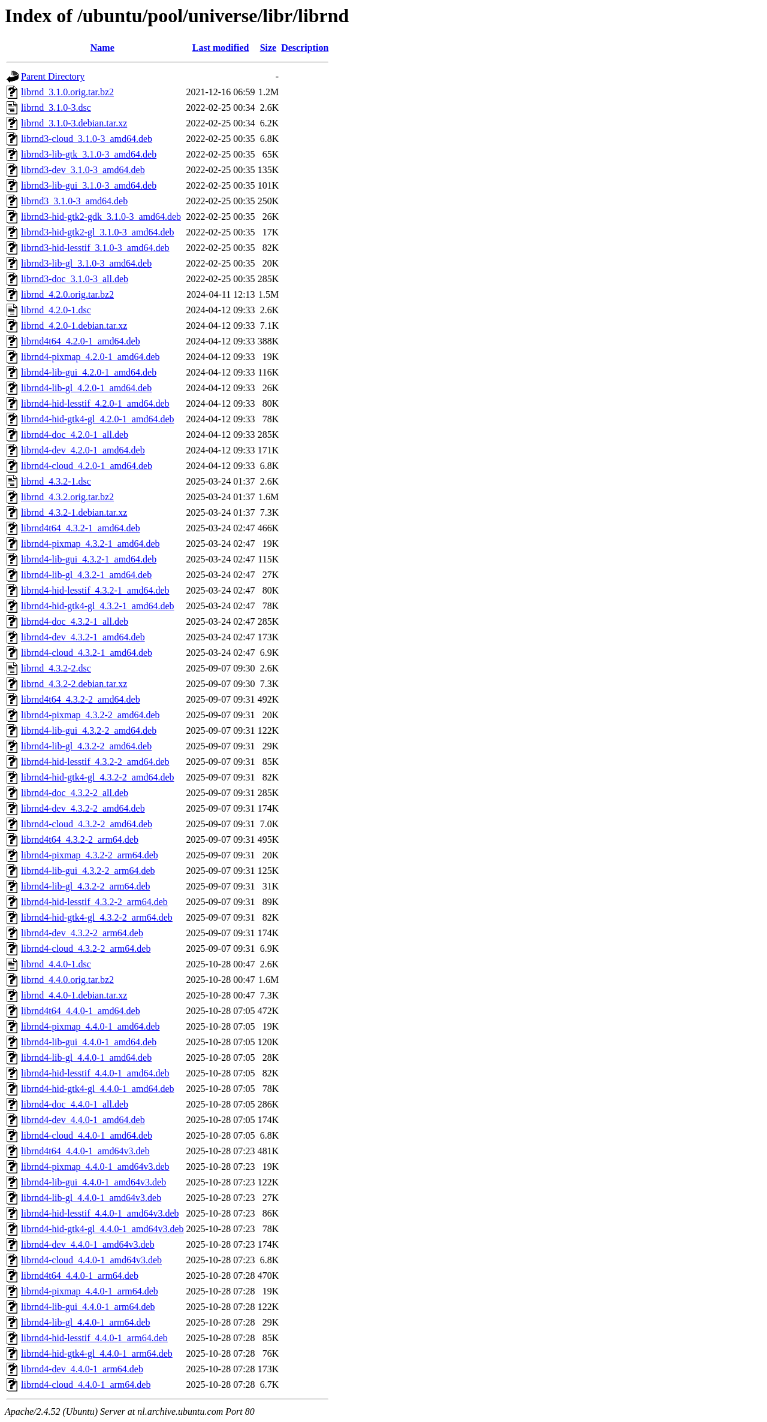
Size (268, 48)
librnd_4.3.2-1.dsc (56, 481)
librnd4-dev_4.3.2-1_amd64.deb (83, 637)
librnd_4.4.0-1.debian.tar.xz (74, 995)
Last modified (220, 48)
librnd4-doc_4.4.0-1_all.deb (74, 1104)
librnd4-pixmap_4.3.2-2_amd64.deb (90, 715)
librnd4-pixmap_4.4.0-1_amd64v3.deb (95, 1166)
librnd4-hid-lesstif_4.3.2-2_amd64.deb (95, 762)
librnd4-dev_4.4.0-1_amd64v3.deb (88, 1244)
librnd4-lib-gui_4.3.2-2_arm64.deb (88, 871)
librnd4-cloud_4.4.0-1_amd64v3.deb (91, 1260)
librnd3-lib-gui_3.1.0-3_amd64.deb (88, 185)
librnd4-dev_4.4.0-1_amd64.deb (83, 1120)
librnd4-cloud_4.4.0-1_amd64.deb (86, 1135)
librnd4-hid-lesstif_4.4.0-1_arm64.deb (94, 1338)
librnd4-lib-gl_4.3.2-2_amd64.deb (86, 746)
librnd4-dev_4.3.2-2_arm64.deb (82, 933)
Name (102, 48)
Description (304, 48)
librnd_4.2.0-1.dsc (56, 310)
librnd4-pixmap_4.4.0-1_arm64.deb (89, 1291)
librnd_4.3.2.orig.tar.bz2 (67, 497)
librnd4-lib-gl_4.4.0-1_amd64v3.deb (91, 1198)
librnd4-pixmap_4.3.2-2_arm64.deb (89, 855)
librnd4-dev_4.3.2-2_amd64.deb (83, 808)
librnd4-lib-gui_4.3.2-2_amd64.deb (88, 730)
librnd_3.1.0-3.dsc (56, 107)
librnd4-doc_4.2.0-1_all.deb (74, 434)
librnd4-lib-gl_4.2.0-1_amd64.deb (86, 388)
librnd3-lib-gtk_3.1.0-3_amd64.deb (88, 154)
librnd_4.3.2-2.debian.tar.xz (74, 684)
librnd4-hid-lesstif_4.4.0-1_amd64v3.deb (100, 1213)
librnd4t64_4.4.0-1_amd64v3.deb (85, 1151)
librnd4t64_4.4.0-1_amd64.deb (80, 1011)
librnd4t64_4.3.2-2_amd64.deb (80, 699)
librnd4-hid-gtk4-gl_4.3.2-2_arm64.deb (97, 917)
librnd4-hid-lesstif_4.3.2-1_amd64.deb (95, 590)
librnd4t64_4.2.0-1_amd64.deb (80, 341)
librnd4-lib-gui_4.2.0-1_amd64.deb (88, 372)
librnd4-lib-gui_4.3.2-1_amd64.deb (88, 559)
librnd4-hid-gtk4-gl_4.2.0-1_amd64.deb (97, 419)
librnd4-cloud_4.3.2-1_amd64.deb (86, 653)
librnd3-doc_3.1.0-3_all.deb (74, 279)
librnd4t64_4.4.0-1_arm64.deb (79, 1275)
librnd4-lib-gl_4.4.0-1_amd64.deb (86, 1057)
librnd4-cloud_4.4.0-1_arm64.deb (85, 1384)
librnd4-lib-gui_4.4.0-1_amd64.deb (88, 1042)
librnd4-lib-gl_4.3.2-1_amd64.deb (86, 575)
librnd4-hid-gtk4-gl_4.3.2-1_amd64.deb (97, 606)
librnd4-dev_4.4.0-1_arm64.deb (82, 1369)
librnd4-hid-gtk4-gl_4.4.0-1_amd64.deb (97, 1089)
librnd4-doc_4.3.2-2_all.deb (74, 793)
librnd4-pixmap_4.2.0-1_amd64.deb (90, 357)
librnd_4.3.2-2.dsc (56, 668)
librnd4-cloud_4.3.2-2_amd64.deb (86, 824)
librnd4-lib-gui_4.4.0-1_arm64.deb (88, 1307)
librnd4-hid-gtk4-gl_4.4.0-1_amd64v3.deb (102, 1229)
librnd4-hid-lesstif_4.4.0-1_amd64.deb (95, 1073)
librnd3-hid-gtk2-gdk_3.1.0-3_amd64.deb (101, 216)
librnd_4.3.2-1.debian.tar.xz (74, 512)
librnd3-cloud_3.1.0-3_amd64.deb (86, 139)
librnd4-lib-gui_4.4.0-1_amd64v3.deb (93, 1182)
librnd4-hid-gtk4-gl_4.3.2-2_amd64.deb (97, 777)
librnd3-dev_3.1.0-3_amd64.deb (83, 170)
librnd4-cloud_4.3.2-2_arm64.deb (85, 948)
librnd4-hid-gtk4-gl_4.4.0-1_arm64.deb (97, 1353)
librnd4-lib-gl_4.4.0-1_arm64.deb (85, 1322)
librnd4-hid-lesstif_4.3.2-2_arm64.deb (94, 902)
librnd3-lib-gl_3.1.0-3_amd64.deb (86, 263)
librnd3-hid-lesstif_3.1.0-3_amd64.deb (95, 248)
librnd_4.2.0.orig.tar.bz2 (67, 294)
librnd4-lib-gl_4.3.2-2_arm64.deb (85, 886)
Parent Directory (52, 76)
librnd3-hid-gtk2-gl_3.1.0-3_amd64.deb (97, 232)
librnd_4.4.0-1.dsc (56, 964)
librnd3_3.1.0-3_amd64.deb (74, 201)
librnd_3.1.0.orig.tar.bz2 (67, 92)
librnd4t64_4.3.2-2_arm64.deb (79, 839)
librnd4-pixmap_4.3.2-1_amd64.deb (90, 543)
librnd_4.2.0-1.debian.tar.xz (74, 325)
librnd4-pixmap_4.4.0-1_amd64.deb (90, 1026)
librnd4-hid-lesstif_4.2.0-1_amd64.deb (95, 403)
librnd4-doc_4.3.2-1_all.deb (74, 621)
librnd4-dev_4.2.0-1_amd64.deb (83, 450)
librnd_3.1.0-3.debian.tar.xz (74, 123)
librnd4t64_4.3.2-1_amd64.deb (80, 528)
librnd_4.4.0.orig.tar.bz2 (67, 980)
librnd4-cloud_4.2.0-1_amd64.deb (86, 466)
